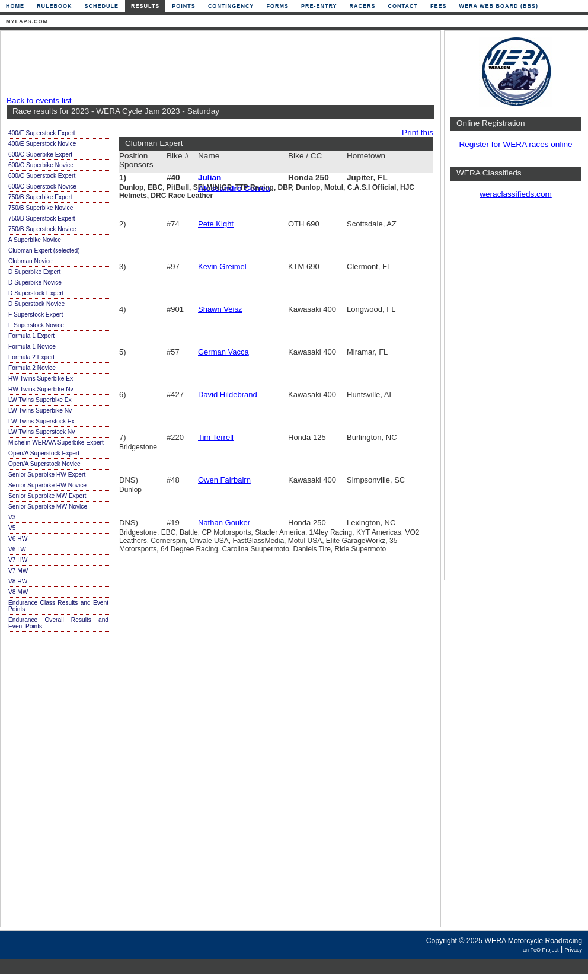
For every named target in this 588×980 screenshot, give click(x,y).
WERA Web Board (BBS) (498, 6)
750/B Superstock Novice (42, 229)
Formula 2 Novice (32, 368)
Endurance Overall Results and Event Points (58, 623)
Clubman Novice (30, 261)
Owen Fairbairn (224, 479)
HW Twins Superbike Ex (40, 378)
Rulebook (54, 6)
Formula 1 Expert (31, 336)
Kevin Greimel (222, 266)
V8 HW (17, 581)
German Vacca (223, 351)
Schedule (102, 6)
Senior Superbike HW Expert (46, 474)
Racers (363, 6)
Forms (277, 6)
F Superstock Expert (35, 314)
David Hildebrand (227, 394)
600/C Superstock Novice (42, 186)
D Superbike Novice (35, 282)
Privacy (573, 950)
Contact (403, 6)
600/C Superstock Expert (41, 176)
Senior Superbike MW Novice (47, 506)
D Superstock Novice (36, 304)
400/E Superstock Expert (41, 133)
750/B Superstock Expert (41, 218)
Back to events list (39, 100)
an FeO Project (541, 950)
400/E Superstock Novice (42, 144)
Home (15, 6)
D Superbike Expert (34, 272)
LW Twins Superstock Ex (41, 421)
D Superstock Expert (35, 293)
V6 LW (17, 549)
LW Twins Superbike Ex (40, 400)
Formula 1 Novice (32, 346)
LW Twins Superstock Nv (41, 432)
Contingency (231, 6)
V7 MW (18, 570)
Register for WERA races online (515, 144)
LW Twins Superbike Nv (40, 410)
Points (184, 6)
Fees (438, 6)
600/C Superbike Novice (41, 165)
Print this (417, 132)
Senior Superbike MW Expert (47, 496)
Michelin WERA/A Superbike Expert (56, 442)
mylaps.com (27, 21)
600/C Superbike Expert (40, 154)
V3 (11, 517)
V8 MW (18, 592)
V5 (11, 528)
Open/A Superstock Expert (43, 453)
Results (145, 6)
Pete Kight (216, 223)
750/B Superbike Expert (40, 197)
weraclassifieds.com (516, 194)
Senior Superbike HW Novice (47, 485)
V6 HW (17, 538)
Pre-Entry (319, 6)
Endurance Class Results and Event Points (58, 605)
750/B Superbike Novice (40, 208)
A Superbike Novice (34, 240)
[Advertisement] (217, 63)
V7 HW (17, 560)
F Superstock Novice (36, 325)
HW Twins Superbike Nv (41, 389)
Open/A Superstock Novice (44, 464)
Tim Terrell (216, 437)
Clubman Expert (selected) (44, 250)
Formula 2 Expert (31, 357)
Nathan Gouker (224, 522)
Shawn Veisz (220, 309)
